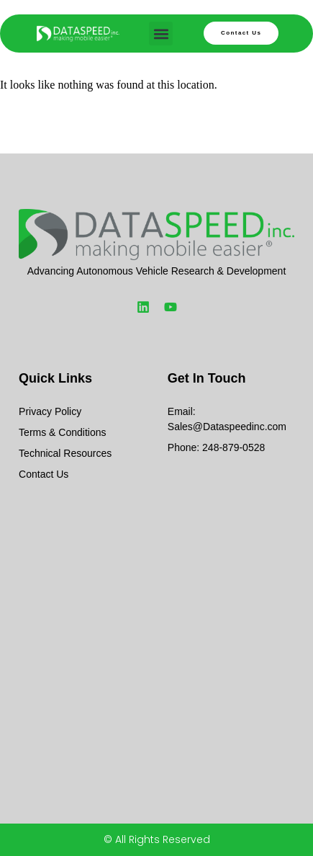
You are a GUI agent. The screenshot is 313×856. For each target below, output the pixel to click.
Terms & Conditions (62, 432)
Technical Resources (65, 453)
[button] (161, 33)
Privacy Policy (50, 411)
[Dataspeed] (156, 625)
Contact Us (43, 474)
